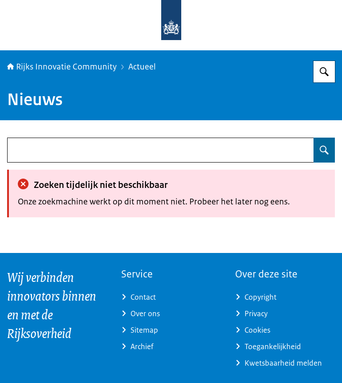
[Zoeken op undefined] (324, 150)
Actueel (142, 66)
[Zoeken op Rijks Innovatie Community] (324, 71)
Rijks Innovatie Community (62, 66)
